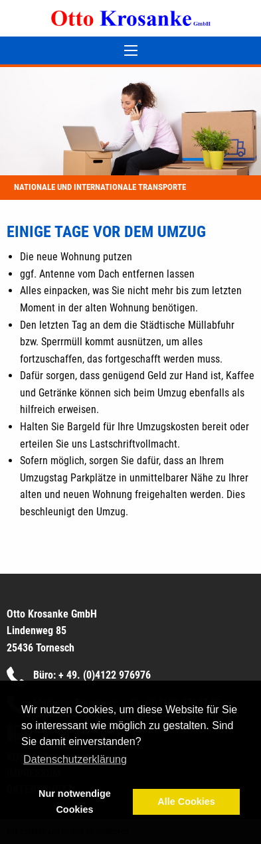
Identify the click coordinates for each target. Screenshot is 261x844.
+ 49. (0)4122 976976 (104, 675)
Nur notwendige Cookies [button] (75, 801)
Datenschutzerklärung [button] (75, 759)
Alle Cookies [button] (186, 801)
